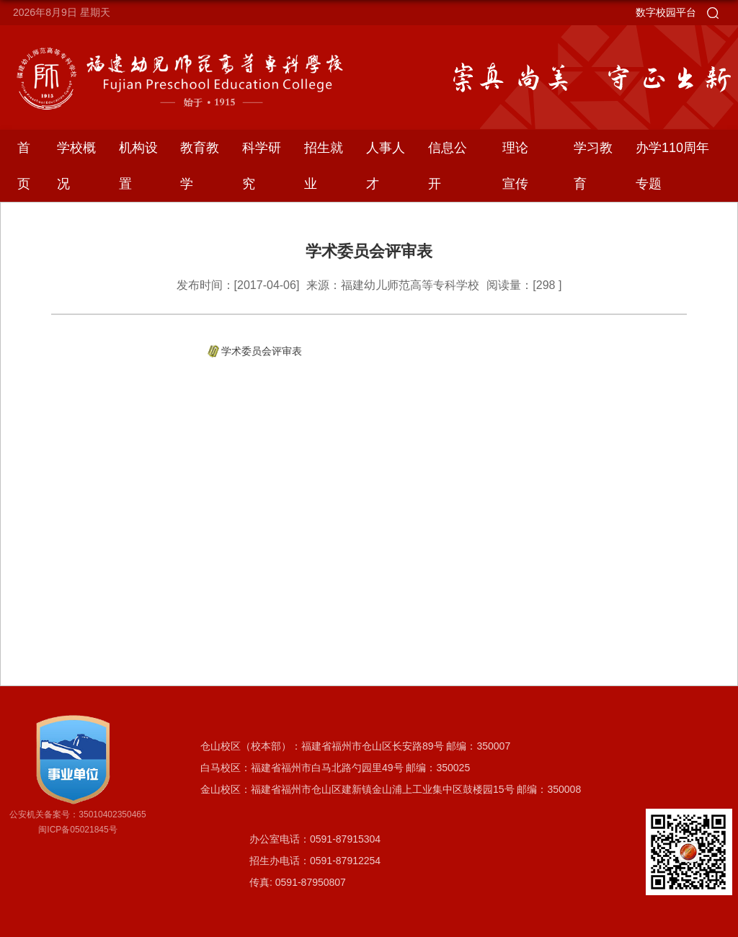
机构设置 (138, 166)
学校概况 (76, 166)
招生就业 (323, 166)
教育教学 (199, 166)
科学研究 (261, 166)
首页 (23, 166)
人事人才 (385, 166)
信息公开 (447, 166)
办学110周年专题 (672, 166)
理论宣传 (515, 166)
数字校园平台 (666, 12)
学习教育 (593, 166)
